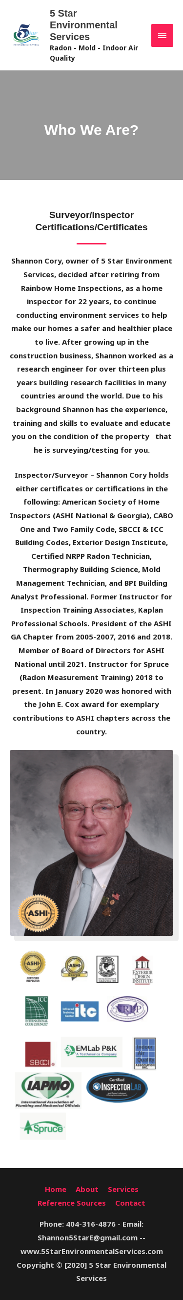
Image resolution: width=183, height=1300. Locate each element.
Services (123, 1189)
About (87, 1189)
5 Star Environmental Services (84, 25)
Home (55, 1189)
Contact (130, 1203)
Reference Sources (72, 1203)
